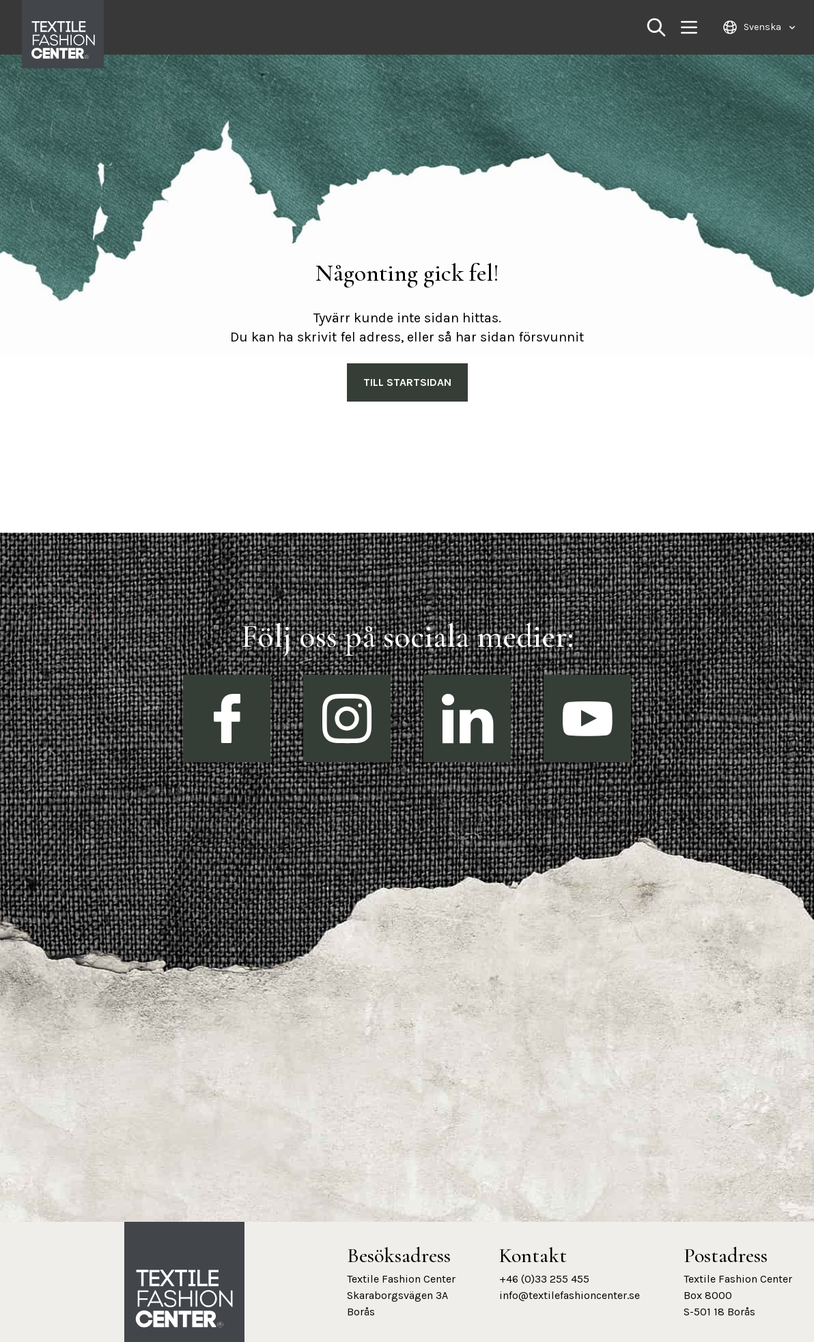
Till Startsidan (407, 382)
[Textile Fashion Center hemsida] (184, 1299)
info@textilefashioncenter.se (569, 1295)
